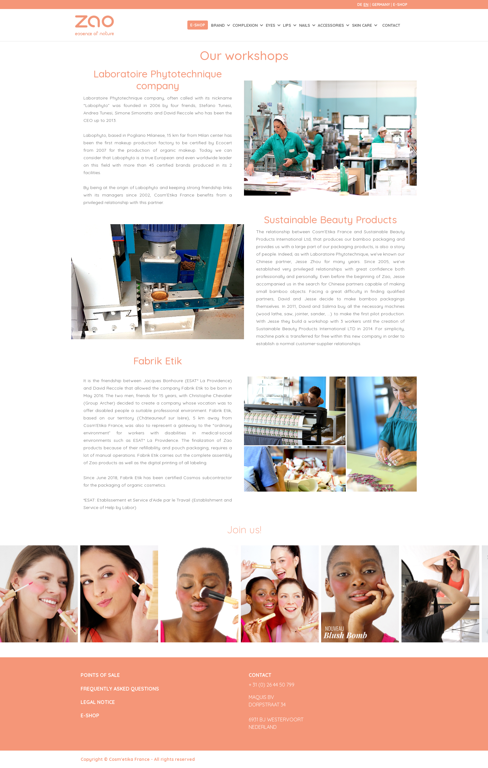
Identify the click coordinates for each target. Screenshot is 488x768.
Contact (391, 25)
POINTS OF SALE (100, 675)
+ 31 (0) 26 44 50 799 (271, 685)
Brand (218, 25)
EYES (271, 25)
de (359, 4)
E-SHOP (400, 4)
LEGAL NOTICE (98, 702)
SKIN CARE (362, 25)
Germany (381, 4)
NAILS (305, 25)
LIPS (287, 25)
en (366, 4)
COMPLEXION (245, 25)
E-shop (197, 24)
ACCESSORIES (331, 25)
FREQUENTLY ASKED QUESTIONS (120, 689)
